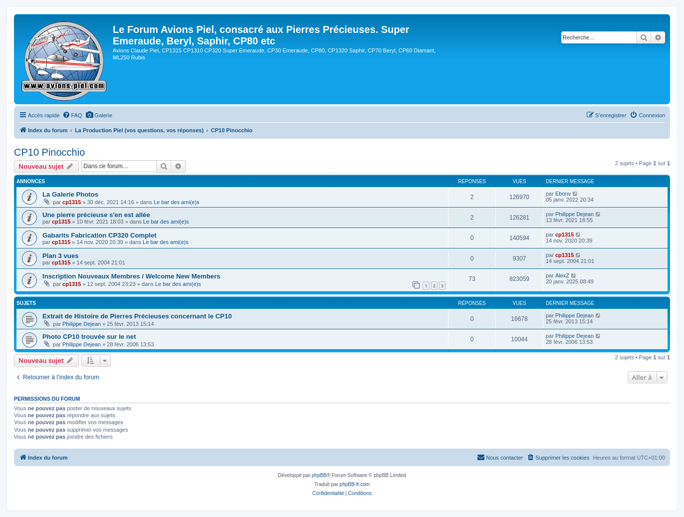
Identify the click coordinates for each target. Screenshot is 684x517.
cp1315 (71, 202)
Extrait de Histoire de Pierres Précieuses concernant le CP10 (137, 316)
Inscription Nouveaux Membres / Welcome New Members (131, 276)
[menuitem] (72, 115)
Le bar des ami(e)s (177, 202)
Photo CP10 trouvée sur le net (89, 336)
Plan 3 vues (60, 255)
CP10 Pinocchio (49, 152)
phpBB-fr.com (355, 484)
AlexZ (562, 275)
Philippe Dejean (574, 214)
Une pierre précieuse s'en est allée (96, 215)
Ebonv (563, 194)
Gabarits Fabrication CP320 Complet (99, 235)
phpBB (319, 475)
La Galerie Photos (70, 194)
